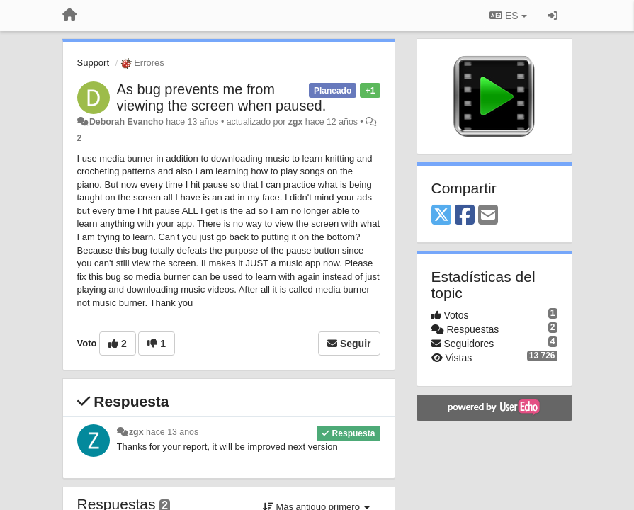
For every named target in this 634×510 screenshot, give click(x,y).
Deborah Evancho (126, 122)
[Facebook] (465, 215)
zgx (295, 122)
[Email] (488, 215)
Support (93, 62)
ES (507, 15)
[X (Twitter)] (441, 215)
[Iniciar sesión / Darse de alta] (552, 16)
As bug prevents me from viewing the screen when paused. (222, 97)
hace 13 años (172, 432)
